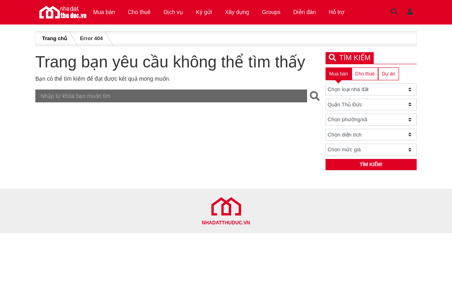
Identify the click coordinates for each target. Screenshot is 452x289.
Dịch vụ (173, 12)
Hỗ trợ (337, 12)
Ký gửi (204, 12)
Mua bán (104, 12)
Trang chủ (54, 38)
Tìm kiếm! (371, 164)
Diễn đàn (304, 12)
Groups (271, 12)
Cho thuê (139, 12)
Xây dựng (237, 12)
